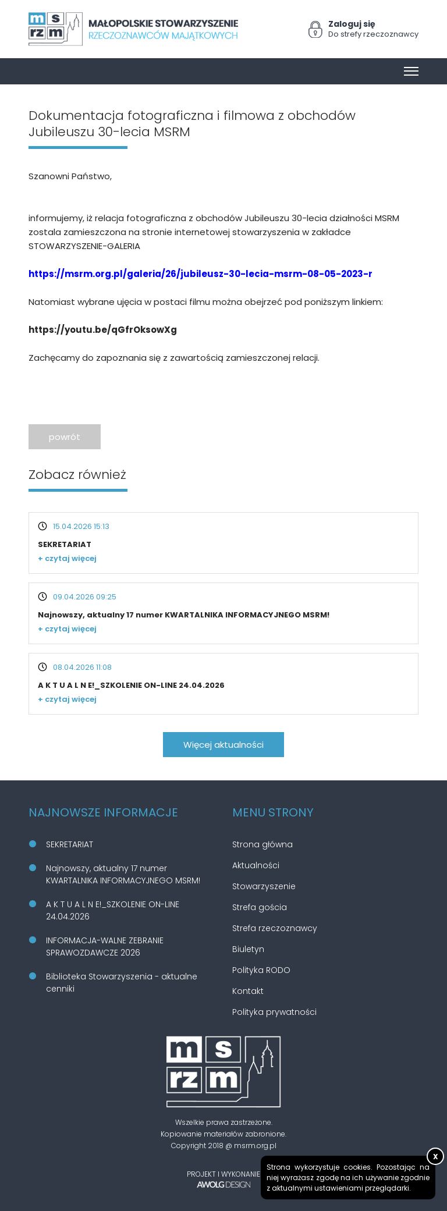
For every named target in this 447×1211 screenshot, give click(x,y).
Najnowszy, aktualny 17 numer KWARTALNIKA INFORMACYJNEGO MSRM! (183, 614)
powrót (64, 437)
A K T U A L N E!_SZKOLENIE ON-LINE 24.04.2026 (131, 685)
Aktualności (255, 865)
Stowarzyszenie (264, 886)
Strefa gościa (259, 907)
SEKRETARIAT (64, 544)
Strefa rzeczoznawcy (274, 928)
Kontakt (248, 991)
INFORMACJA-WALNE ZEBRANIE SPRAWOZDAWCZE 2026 (105, 946)
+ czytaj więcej (67, 558)
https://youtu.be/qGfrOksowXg (103, 330)
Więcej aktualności (223, 744)
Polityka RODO (261, 970)
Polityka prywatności (274, 1012)
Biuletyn (248, 949)
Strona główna (262, 844)
